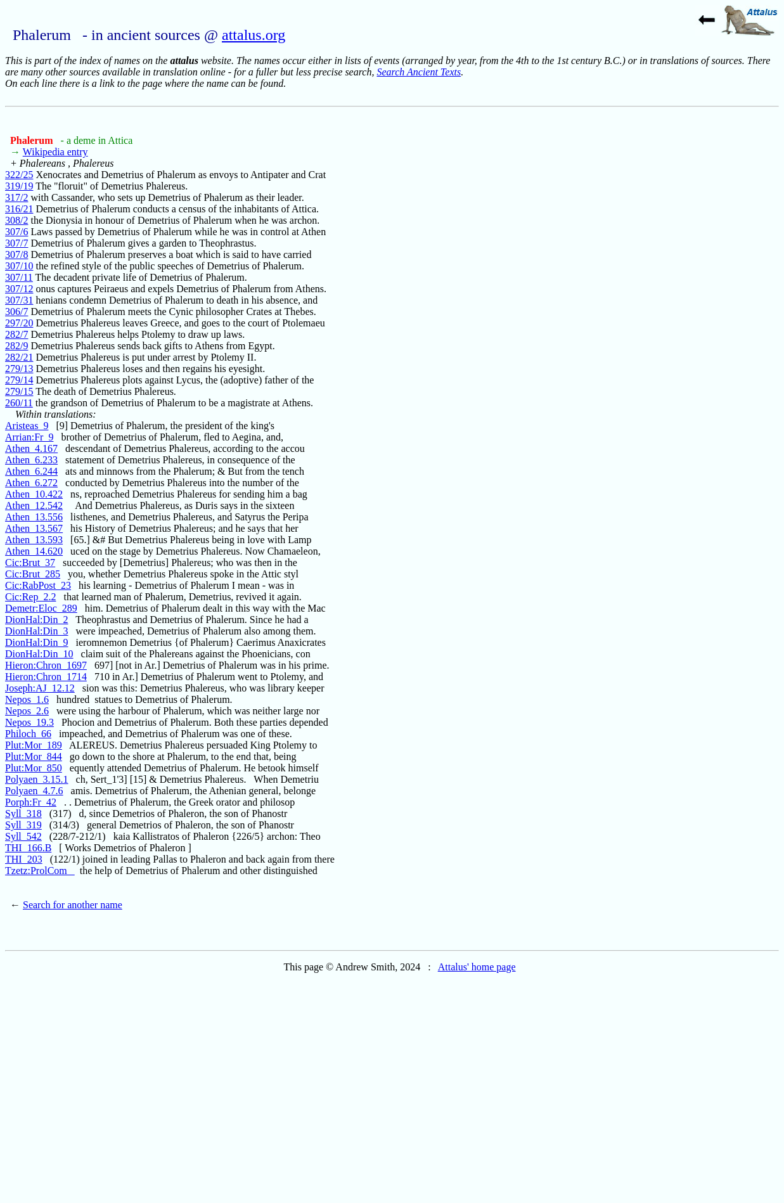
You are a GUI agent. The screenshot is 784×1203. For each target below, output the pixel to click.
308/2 (16, 220)
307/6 (16, 231)
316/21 (19, 208)
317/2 (16, 197)
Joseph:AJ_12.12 (40, 688)
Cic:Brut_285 (32, 574)
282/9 (16, 345)
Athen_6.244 (31, 471)
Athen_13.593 (34, 539)
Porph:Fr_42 (30, 802)
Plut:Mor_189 (33, 745)
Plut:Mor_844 (33, 756)
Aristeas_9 (26, 425)
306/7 (16, 311)
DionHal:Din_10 (39, 653)
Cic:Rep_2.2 (30, 596)
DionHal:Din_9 (36, 642)
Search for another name (72, 904)
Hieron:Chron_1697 (46, 665)
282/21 (19, 357)
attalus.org (253, 35)
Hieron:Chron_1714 (46, 676)
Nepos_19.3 (29, 722)
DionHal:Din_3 (36, 631)
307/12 (19, 288)
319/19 (19, 186)
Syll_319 (23, 825)
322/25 (19, 174)
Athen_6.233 (31, 459)
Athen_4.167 (31, 448)
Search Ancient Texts (418, 72)
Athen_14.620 (34, 551)
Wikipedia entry (55, 151)
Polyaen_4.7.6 (34, 790)
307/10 (19, 266)
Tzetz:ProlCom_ (40, 870)
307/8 (16, 254)
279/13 (19, 368)
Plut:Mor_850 (33, 767)
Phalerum (33, 140)
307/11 (19, 277)
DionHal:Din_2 (36, 619)
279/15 (19, 391)
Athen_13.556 (34, 516)
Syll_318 (23, 813)
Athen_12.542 (34, 505)
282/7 (16, 334)
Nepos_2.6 (27, 710)
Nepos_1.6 (27, 699)
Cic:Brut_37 (30, 562)
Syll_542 (23, 836)
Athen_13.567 (34, 528)
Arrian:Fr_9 (29, 437)
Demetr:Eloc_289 (41, 608)
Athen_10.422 (34, 494)
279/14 (19, 380)
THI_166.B (28, 847)
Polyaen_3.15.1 (36, 779)
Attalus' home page (477, 967)
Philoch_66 (28, 733)
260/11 (19, 402)
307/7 (16, 243)
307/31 (19, 300)
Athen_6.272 (31, 482)
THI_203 (23, 859)
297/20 (19, 323)
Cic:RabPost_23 (38, 585)
